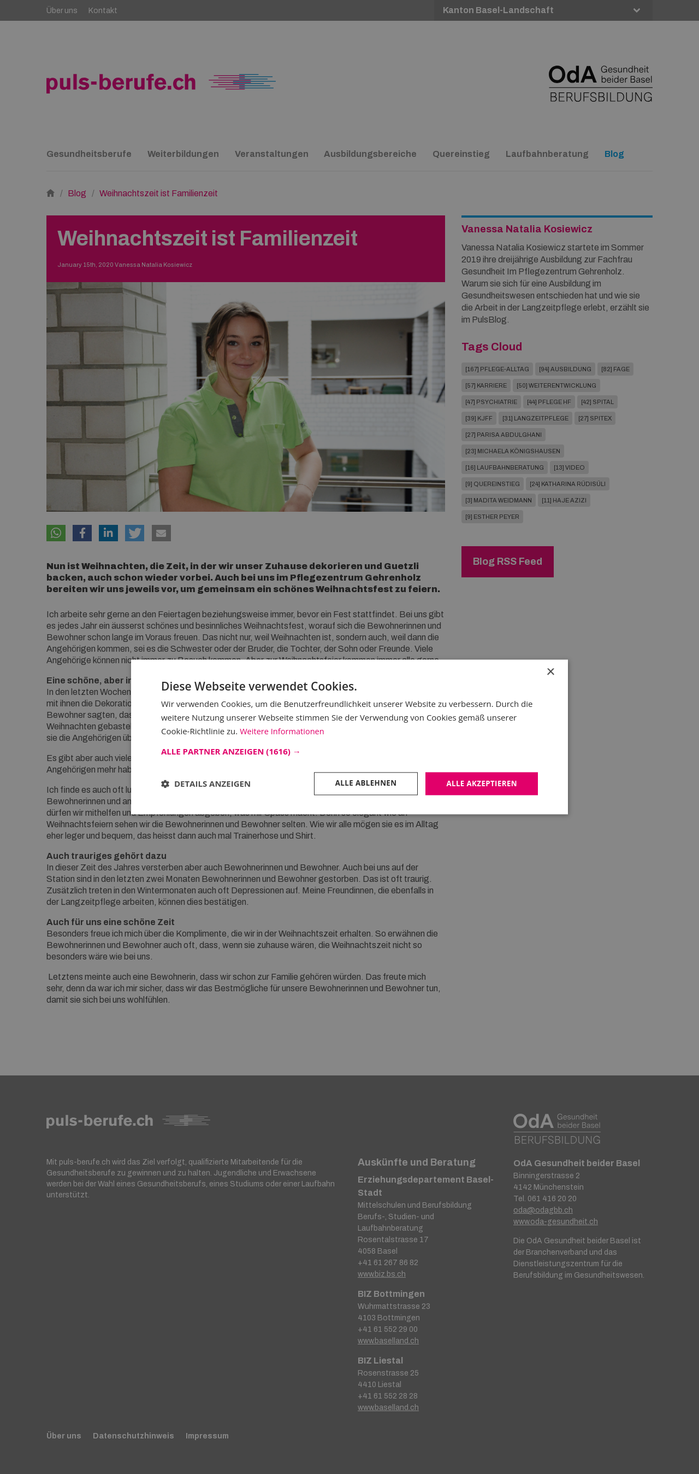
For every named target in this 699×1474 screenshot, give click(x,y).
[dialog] (349, 737)
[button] (349, 751)
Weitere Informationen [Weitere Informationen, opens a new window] (283, 730)
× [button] (550, 672)
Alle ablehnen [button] (361, 783)
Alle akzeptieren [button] (480, 783)
